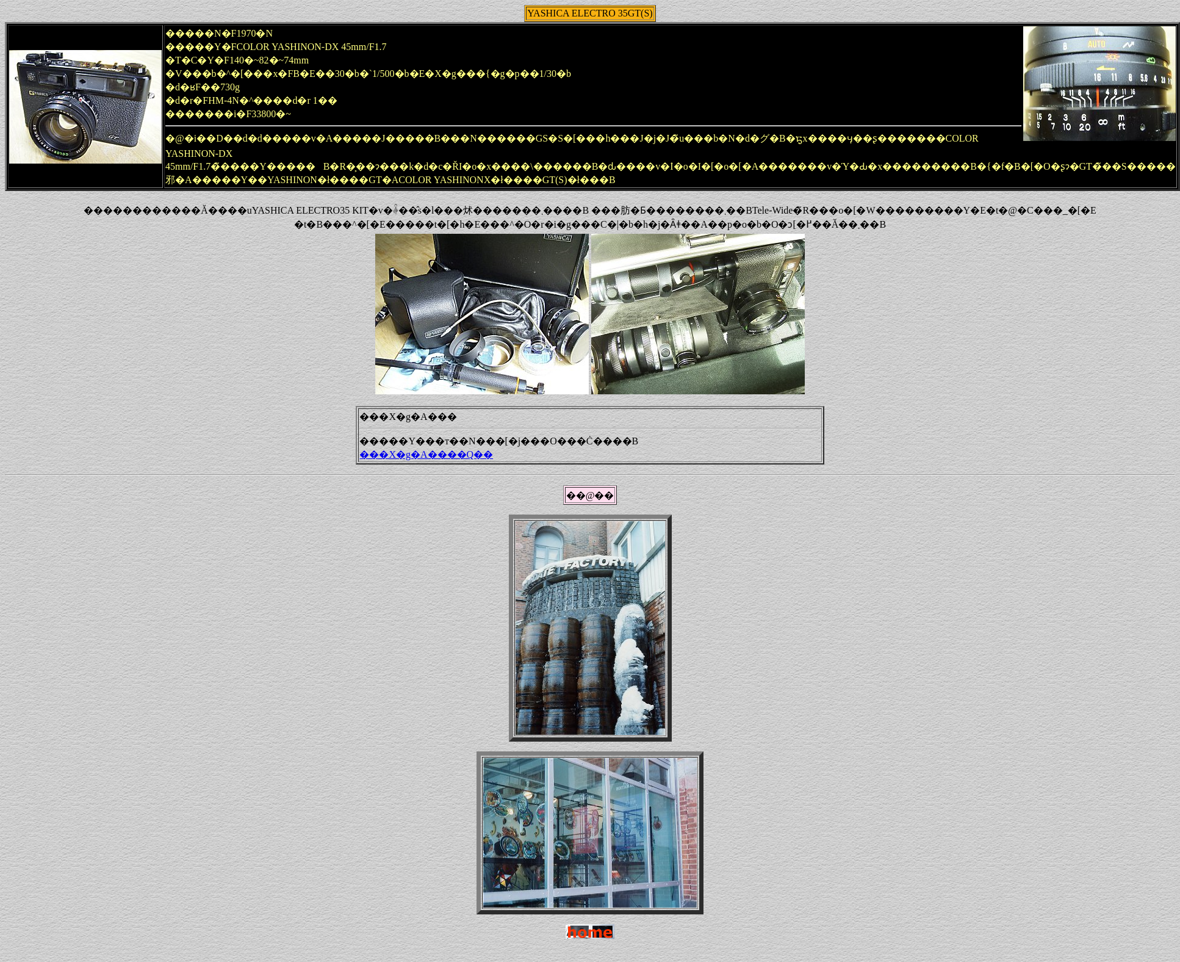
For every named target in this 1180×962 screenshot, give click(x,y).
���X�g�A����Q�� (426, 454)
